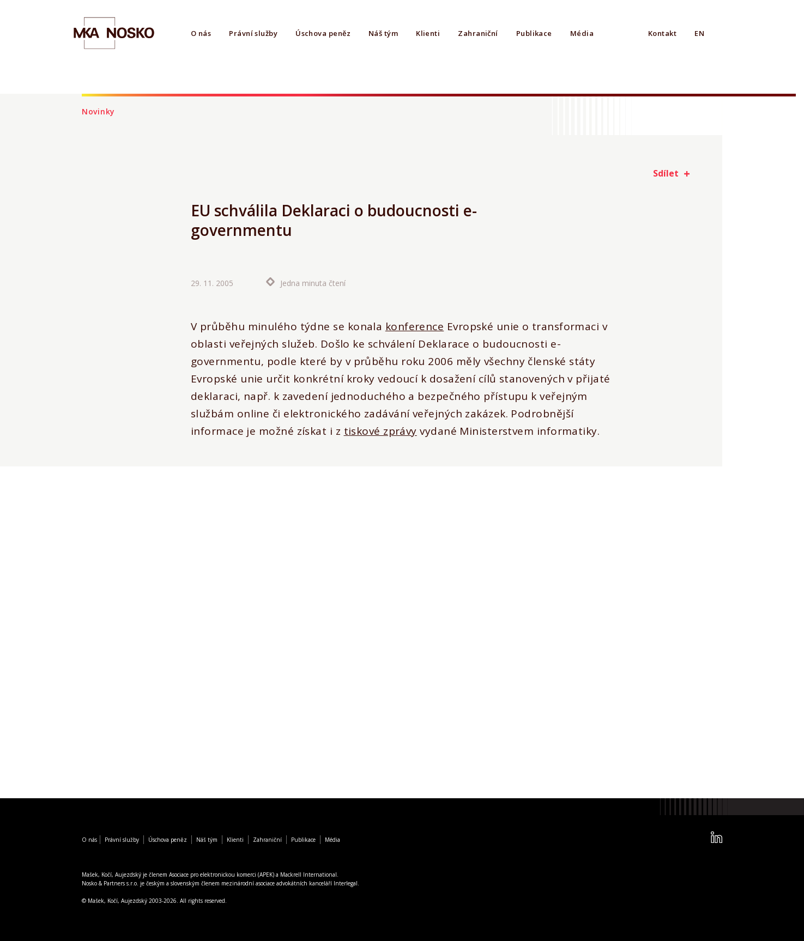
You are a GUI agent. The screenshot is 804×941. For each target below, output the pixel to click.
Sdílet (666, 173)
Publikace (534, 33)
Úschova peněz (322, 33)
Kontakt (662, 33)
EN (699, 33)
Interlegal (346, 883)
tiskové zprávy (380, 431)
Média (582, 33)
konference (414, 327)
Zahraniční (478, 33)
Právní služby (253, 33)
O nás (201, 33)
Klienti (428, 33)
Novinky (98, 111)
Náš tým (383, 33)
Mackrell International (308, 874)
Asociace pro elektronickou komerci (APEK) (221, 874)
